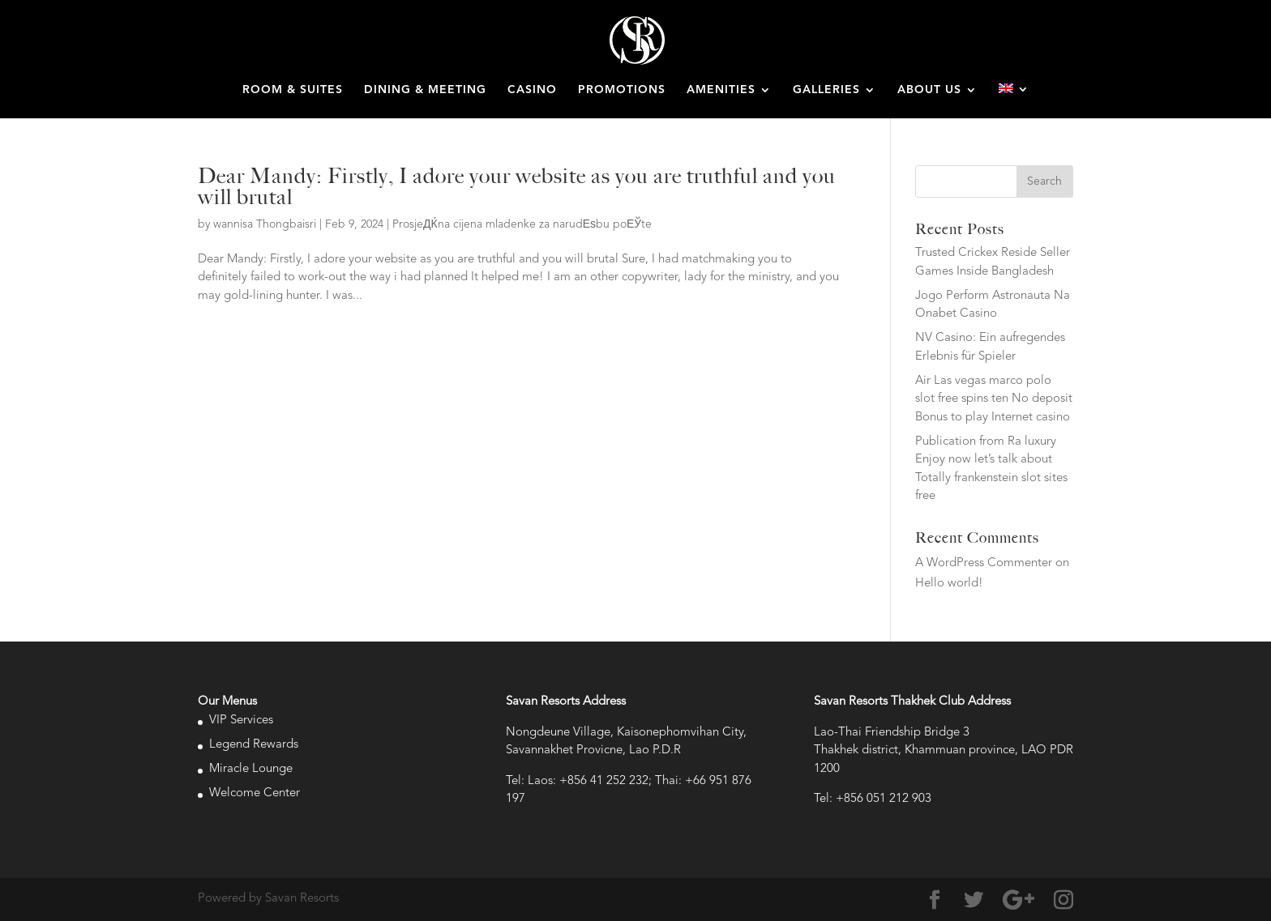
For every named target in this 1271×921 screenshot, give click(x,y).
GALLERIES (826, 90)
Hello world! (949, 584)
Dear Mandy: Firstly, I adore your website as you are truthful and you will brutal (517, 186)
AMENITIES (721, 90)
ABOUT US (929, 90)
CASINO (532, 90)
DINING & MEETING (425, 90)
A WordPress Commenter (983, 563)
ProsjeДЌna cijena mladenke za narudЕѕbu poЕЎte (522, 224)
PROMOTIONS (621, 90)
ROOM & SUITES (292, 90)
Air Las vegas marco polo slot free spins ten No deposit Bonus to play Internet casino (993, 399)
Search (1044, 181)
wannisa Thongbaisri (264, 224)
